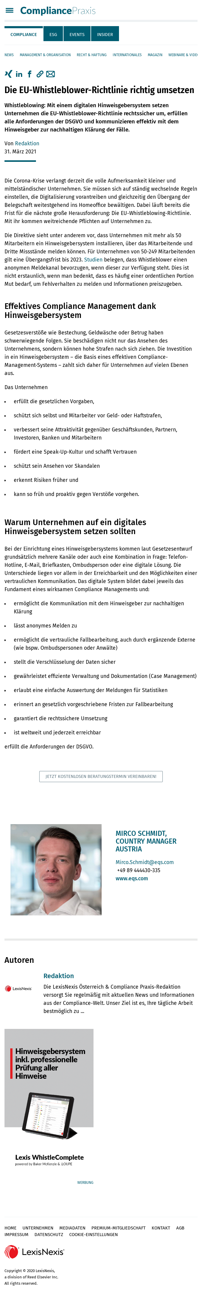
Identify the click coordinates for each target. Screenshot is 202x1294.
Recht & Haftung (92, 55)
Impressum (16, 1234)
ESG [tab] (53, 34)
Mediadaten (72, 1228)
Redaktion (27, 144)
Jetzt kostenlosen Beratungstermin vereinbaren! (101, 776)
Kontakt (161, 1228)
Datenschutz (48, 1234)
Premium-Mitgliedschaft (118, 1228)
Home (10, 1228)
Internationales (127, 55)
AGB (180, 1228)
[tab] (23, 33)
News (9, 55)
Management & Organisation (45, 55)
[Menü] (9, 11)
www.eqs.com (132, 878)
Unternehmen (37, 1228)
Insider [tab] (105, 34)
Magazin (155, 55)
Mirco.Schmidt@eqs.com (145, 862)
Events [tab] (77, 34)
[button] (40, 74)
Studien (93, 260)
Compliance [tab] (23, 34)
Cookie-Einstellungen (93, 1234)
